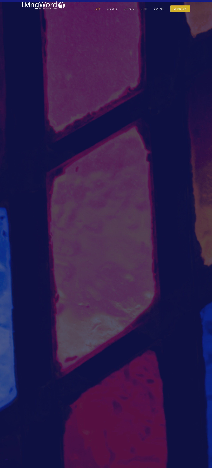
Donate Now (180, 9)
